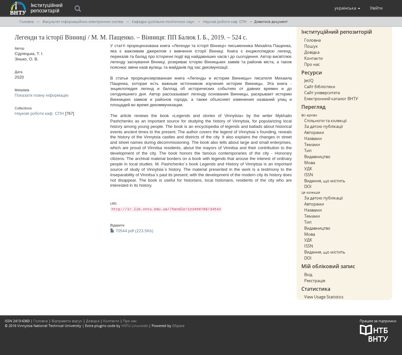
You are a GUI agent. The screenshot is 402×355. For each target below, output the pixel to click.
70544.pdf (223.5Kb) (131, 230)
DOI (308, 186)
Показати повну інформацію (41, 95)
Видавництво (317, 156)
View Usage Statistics (323, 297)
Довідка (311, 52)
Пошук (311, 46)
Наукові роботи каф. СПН (225, 21)
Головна (26, 21)
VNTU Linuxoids (134, 325)
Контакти (313, 58)
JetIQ (308, 80)
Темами (312, 144)
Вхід (308, 274)
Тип (308, 150)
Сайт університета (322, 92)
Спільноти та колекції (325, 120)
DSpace (178, 325)
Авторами (314, 132)
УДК (308, 168)
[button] (347, 8)
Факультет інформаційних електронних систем (82, 21)
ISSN (308, 175)
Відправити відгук (67, 320)
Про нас (312, 64)
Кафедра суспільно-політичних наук (163, 21)
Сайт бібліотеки (319, 86)
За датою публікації (323, 126)
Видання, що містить (324, 181)
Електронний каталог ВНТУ (331, 98)
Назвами (313, 138)
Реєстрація (314, 280)
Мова (309, 162)
